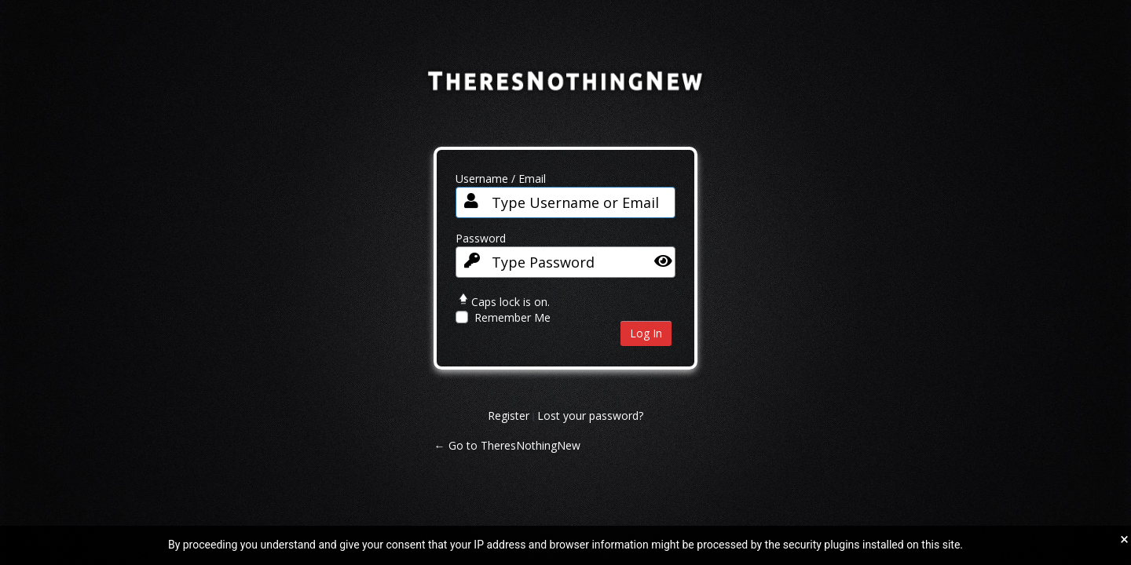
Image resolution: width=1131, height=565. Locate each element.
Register (508, 415)
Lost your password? (590, 415)
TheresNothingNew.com (566, 92)
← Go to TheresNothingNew (507, 445)
